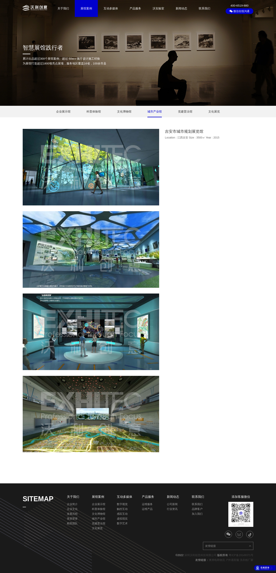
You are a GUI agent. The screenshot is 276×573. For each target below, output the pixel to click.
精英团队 (72, 523)
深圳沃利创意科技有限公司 (200, 555)
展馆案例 (86, 8)
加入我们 (197, 513)
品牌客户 (197, 508)
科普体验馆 (98, 508)
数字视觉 (122, 504)
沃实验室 (158, 8)
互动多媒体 (111, 8)
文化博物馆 (98, 513)
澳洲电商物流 (217, 559)
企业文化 (72, 508)
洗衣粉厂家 (246, 559)
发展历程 (72, 513)
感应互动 (122, 513)
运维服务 (147, 504)
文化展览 (97, 528)
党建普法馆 (98, 523)
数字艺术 (122, 523)
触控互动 (122, 508)
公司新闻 (172, 504)
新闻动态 (181, 8)
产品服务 (135, 8)
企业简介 (72, 504)
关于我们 (63, 8)
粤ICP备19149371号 (241, 555)
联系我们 (204, 8)
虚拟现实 (122, 518)
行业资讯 (172, 508)
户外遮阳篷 (232, 559)
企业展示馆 (98, 504)
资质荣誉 (72, 518)
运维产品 (147, 508)
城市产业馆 (98, 518)
